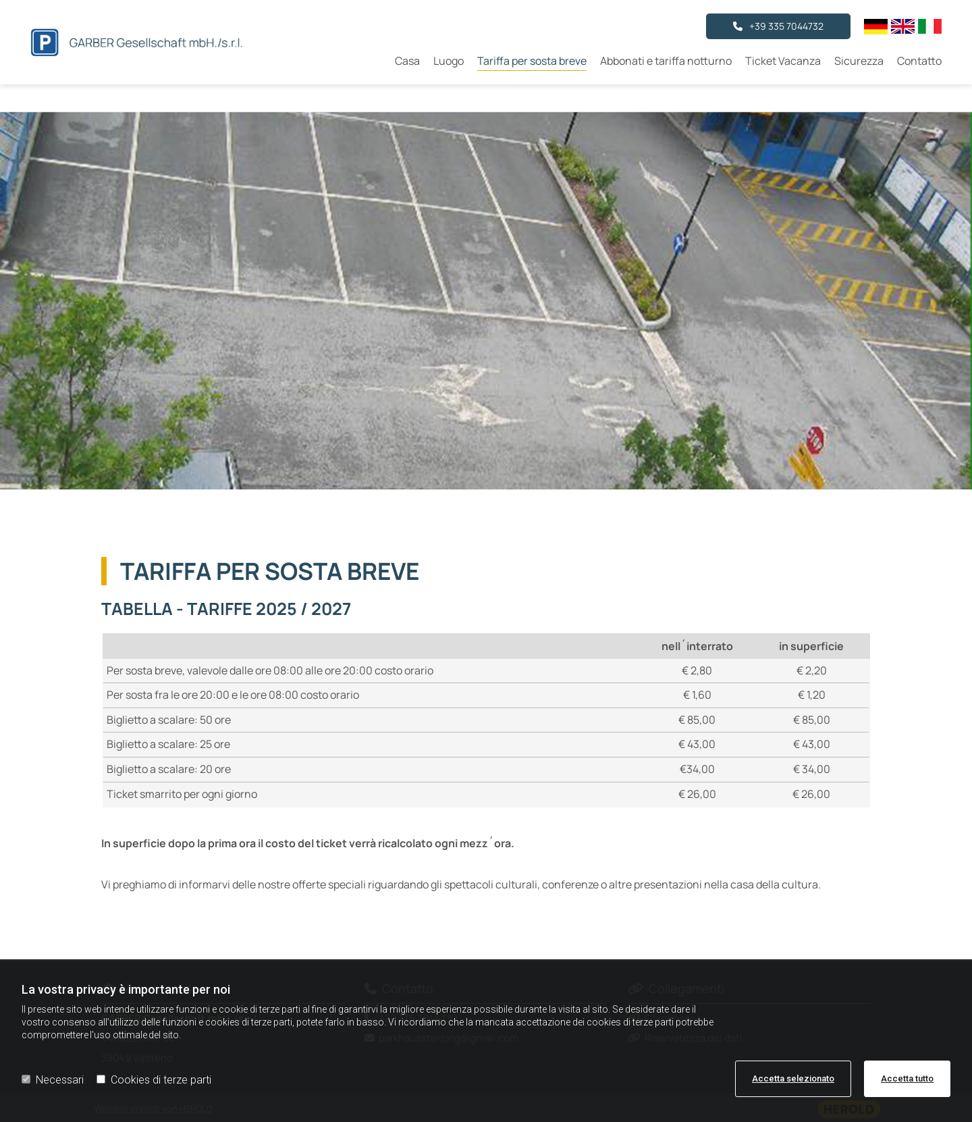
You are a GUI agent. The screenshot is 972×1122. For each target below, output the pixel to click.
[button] (778, 26)
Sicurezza (859, 60)
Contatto (919, 60)
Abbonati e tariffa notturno (666, 60)
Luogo (448, 60)
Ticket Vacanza (783, 60)
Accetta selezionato (793, 1078)
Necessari (53, 1079)
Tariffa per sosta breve (532, 60)
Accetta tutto (907, 1078)
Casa (407, 60)
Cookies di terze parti (154, 1079)
